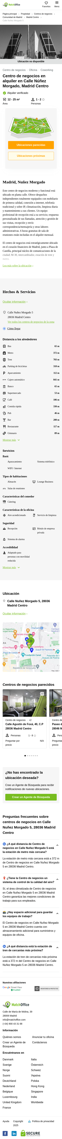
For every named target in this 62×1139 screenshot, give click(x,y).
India (34, 1097)
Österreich (37, 1064)
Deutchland (9, 1080)
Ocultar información (15, 301)
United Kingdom (12, 1102)
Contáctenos (39, 1042)
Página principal (10, 14)
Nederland (9, 1086)
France (7, 1107)
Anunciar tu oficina (43, 1037)
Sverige (7, 1064)
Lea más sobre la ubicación (18, 265)
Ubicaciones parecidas (31, 145)
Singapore (37, 1091)
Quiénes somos (12, 1037)
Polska (35, 1080)
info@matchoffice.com (14, 1019)
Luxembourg (10, 1097)
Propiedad (25, 14)
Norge (6, 1070)
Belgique (8, 1091)
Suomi (6, 1075)
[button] (43, 693)
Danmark (8, 1059)
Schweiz (36, 1070)
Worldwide (37, 1102)
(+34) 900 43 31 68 (12, 1023)
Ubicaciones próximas (31, 155)
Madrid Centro (32, 17)
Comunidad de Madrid (12, 17)
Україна (35, 1075)
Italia (34, 1059)
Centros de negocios (43, 14)
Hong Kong (37, 1086)
